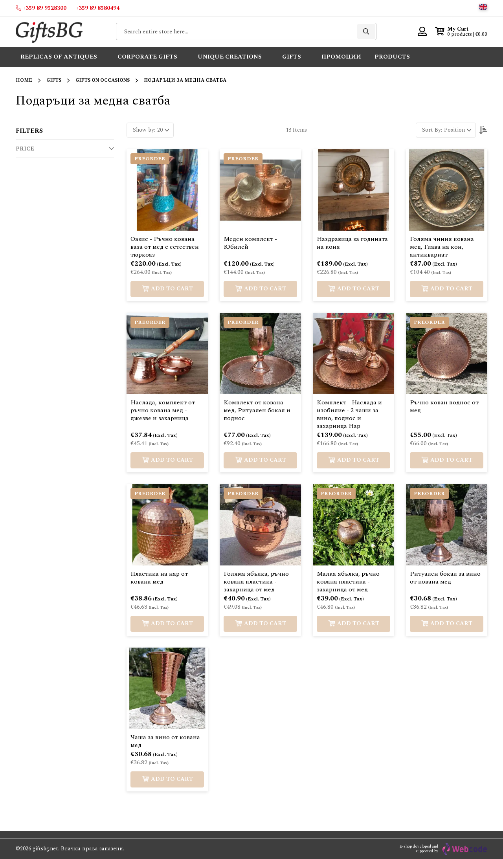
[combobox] (246, 31)
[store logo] (49, 31)
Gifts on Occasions (102, 80)
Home (24, 80)
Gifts (53, 80)
